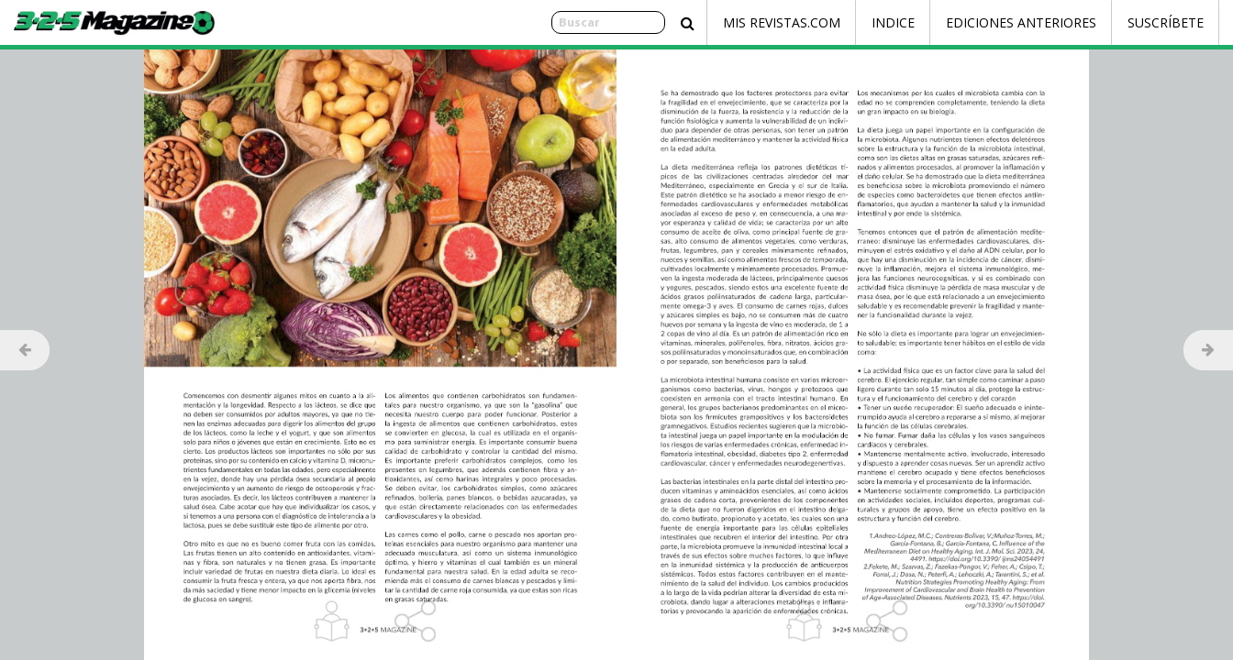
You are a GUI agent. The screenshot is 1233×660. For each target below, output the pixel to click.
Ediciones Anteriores (1021, 22)
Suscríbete (1165, 22)
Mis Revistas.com (781, 22)
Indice (893, 22)
